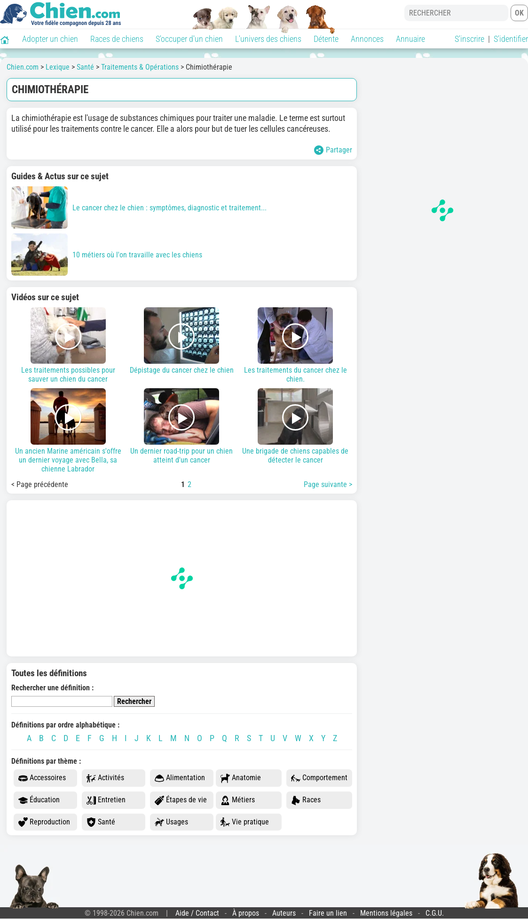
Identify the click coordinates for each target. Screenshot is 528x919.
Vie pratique (245, 822)
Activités (105, 778)
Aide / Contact (197, 913)
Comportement (319, 778)
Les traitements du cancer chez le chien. (295, 345)
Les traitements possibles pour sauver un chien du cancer (68, 345)
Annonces (367, 39)
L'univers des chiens (268, 39)
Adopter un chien (50, 39)
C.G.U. (435, 913)
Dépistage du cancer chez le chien (182, 341)
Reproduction (44, 822)
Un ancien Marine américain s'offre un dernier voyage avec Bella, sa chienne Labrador (68, 430)
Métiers (238, 800)
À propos (245, 913)
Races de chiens (116, 39)
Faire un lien (328, 913)
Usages (171, 822)
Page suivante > (328, 484)
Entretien (106, 800)
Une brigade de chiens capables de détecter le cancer (295, 426)
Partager (333, 150)
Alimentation (180, 778)
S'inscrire (469, 39)
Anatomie (241, 778)
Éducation (39, 800)
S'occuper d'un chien (189, 39)
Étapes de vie (181, 800)
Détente (326, 39)
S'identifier (511, 39)
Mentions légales (386, 913)
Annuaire (410, 39)
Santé (101, 822)
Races (306, 800)
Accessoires (42, 778)
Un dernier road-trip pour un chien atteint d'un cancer (182, 426)
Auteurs (284, 913)
